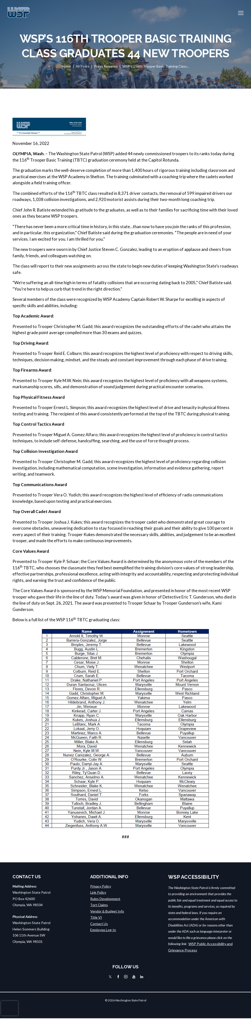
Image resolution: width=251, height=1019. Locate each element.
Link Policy (98, 892)
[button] (241, 12)
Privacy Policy (100, 886)
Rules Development (105, 898)
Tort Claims (99, 904)
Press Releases (106, 66)
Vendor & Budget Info (107, 911)
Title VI (96, 917)
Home (66, 66)
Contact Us (99, 923)
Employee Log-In (103, 929)
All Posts (82, 66)
